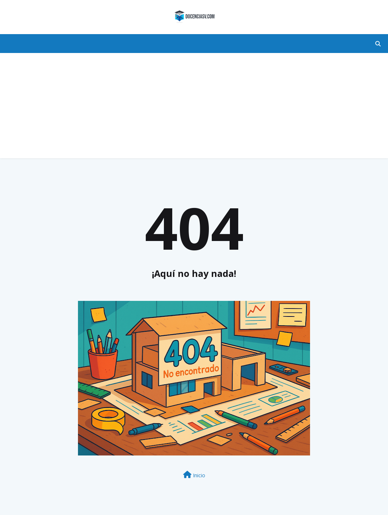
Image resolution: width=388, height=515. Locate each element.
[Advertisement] (194, 107)
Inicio (194, 475)
